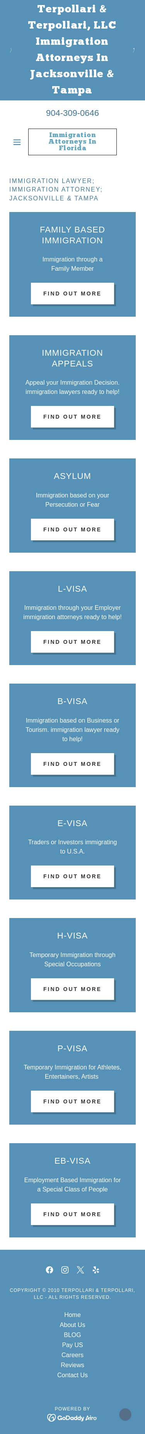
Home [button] (72, 1315)
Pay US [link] (72, 1345)
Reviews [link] (72, 1365)
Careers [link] (72, 1355)
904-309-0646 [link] (72, 113)
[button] (18, 142)
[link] (72, 142)
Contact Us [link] (72, 1375)
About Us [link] (72, 1325)
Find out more (72, 293)
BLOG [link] (72, 1335)
